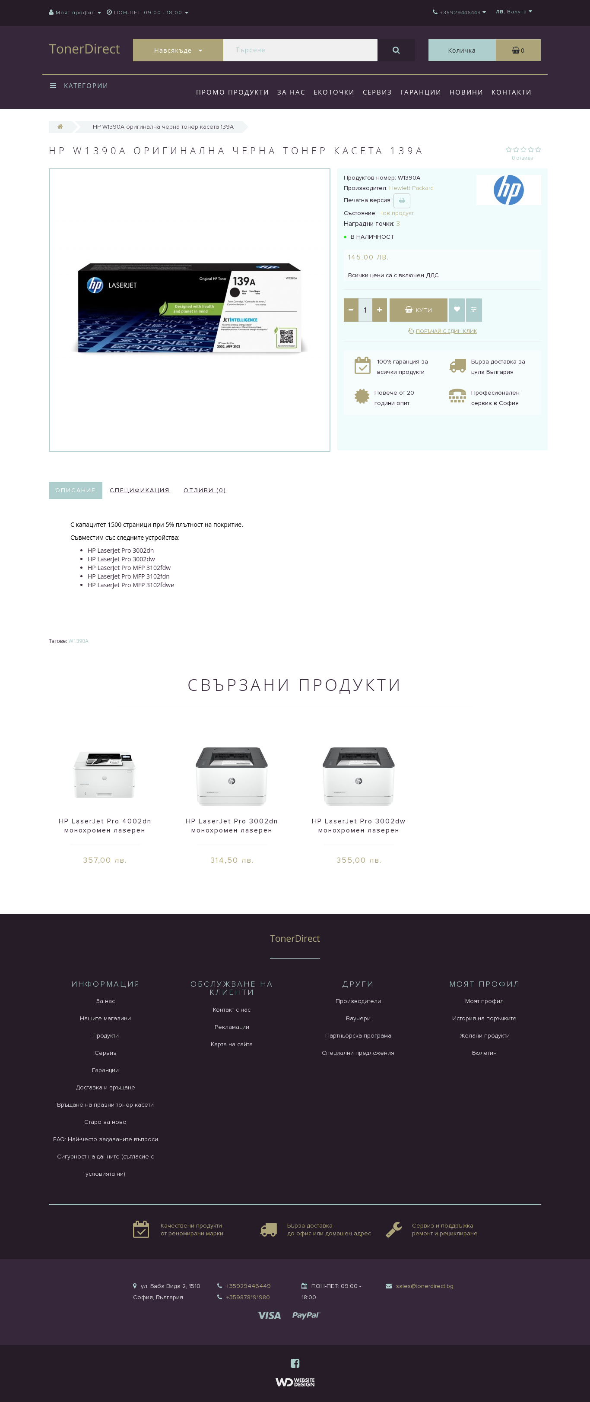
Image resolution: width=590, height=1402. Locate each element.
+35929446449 (248, 1286)
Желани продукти (485, 1035)
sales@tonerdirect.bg (425, 1286)
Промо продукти (232, 92)
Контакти (512, 92)
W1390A (79, 641)
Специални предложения (358, 1053)
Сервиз (377, 92)
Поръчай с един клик (446, 331)
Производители (358, 1001)
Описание (75, 490)
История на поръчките (484, 1018)
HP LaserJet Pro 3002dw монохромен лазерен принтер (359, 830)
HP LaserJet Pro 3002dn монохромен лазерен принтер (232, 830)
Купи (418, 310)
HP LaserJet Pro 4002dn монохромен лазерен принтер (105, 830)
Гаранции (420, 92)
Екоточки (334, 92)
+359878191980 (248, 1297)
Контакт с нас (232, 1009)
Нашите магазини (105, 1018)
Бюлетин (484, 1053)
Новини (466, 92)
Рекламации (232, 1027)
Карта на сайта (232, 1044)
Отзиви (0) (205, 490)
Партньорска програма (358, 1035)
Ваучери (358, 1018)
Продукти (105, 1035)
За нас (291, 92)
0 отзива (522, 157)
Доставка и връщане (105, 1087)
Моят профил (484, 1001)
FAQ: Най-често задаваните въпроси (105, 1139)
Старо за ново (105, 1122)
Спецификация (140, 490)
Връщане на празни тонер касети (105, 1104)
